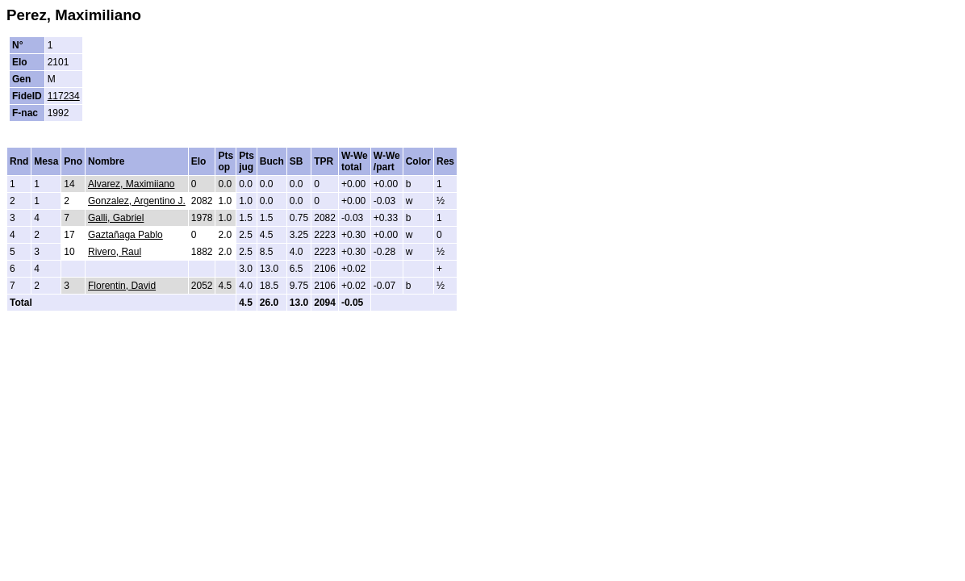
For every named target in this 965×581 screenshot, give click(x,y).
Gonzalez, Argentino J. (137, 201)
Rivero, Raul (114, 251)
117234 (64, 96)
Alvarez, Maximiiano (131, 184)
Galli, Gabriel (116, 218)
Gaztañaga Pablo (125, 234)
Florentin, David (122, 285)
